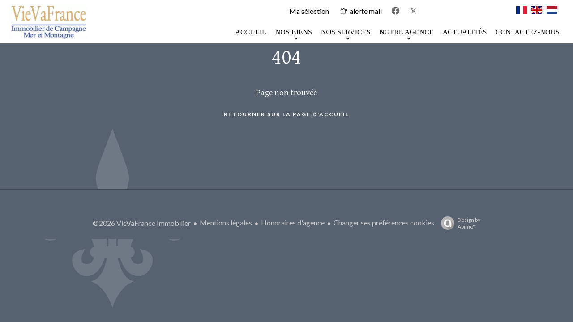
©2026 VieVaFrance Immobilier (142, 223)
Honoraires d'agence (293, 222)
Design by (458, 223)
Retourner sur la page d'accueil (286, 114)
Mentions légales (226, 222)
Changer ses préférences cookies (384, 222)
